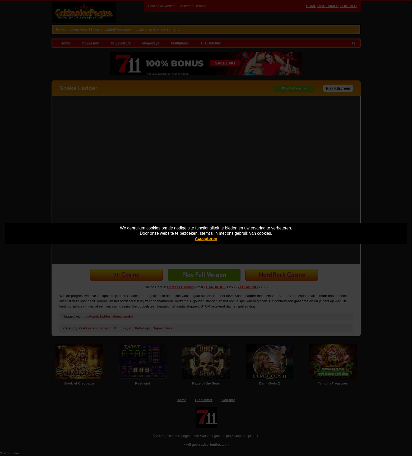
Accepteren (206, 238)
